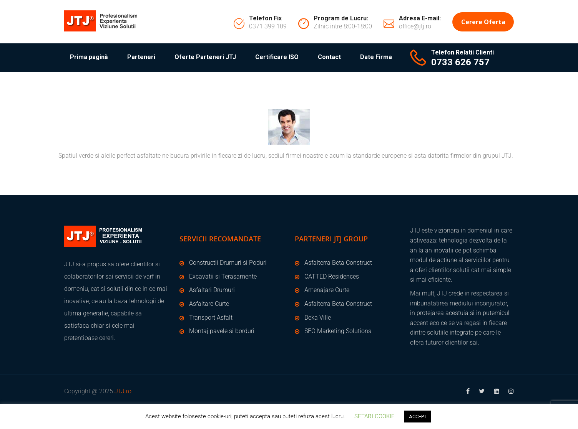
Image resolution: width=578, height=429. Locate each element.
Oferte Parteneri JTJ (205, 57)
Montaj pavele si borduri (221, 331)
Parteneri (141, 57)
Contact (329, 57)
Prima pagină (89, 57)
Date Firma (376, 57)
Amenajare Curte (326, 290)
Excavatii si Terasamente (223, 276)
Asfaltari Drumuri (212, 290)
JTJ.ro (123, 391)
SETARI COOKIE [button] (374, 416)
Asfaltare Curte (209, 303)
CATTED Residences (331, 276)
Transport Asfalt (211, 317)
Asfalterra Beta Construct (338, 262)
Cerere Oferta (483, 22)
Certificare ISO (277, 57)
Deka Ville (317, 317)
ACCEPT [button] (418, 416)
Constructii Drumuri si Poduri (228, 262)
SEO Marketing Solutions (337, 331)
